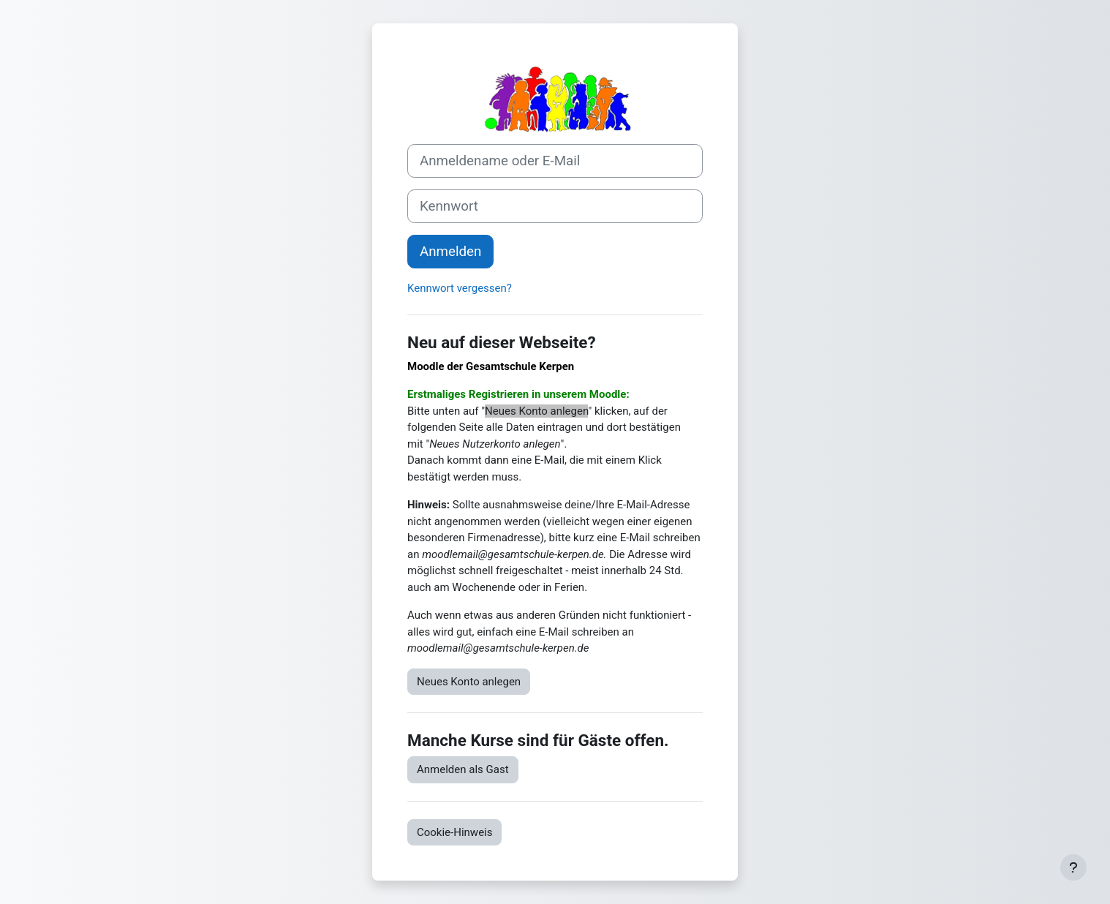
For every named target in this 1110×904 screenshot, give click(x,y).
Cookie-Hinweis (454, 832)
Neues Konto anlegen (469, 681)
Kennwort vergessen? (459, 288)
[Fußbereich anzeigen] (1073, 867)
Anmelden (450, 252)
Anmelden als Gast (463, 769)
